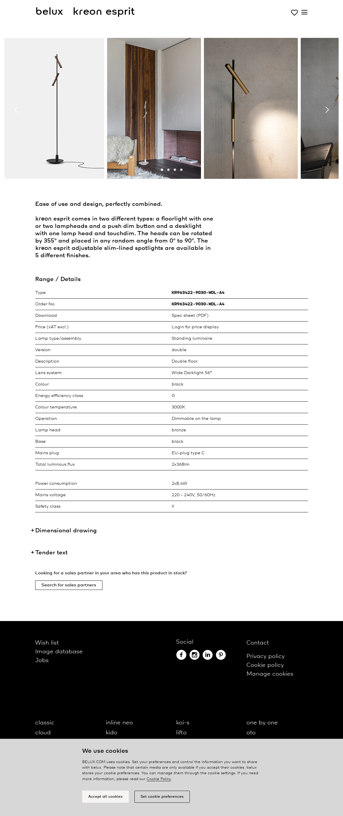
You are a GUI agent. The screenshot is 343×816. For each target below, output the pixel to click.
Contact (257, 643)
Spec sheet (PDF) (190, 316)
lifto (181, 733)
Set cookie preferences (162, 799)
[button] (162, 169)
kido (111, 733)
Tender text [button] (51, 553)
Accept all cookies (105, 799)
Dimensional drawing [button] (66, 531)
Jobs (42, 660)
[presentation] (16, 109)
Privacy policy (265, 656)
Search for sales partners (68, 585)
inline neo (119, 723)
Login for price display (195, 327)
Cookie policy (265, 665)
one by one (262, 723)
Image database (59, 652)
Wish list (47, 643)
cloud (43, 733)
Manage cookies (269, 674)
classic (44, 723)
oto (251, 733)
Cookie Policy (159, 782)
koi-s (183, 723)
